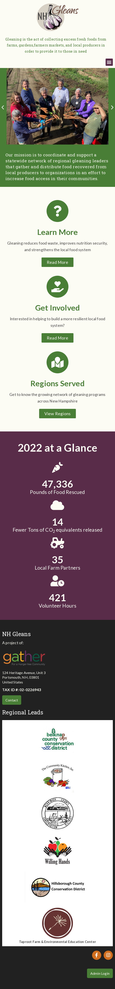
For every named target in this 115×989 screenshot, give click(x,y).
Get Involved (57, 307)
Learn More (57, 231)
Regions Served (57, 383)
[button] (109, 62)
